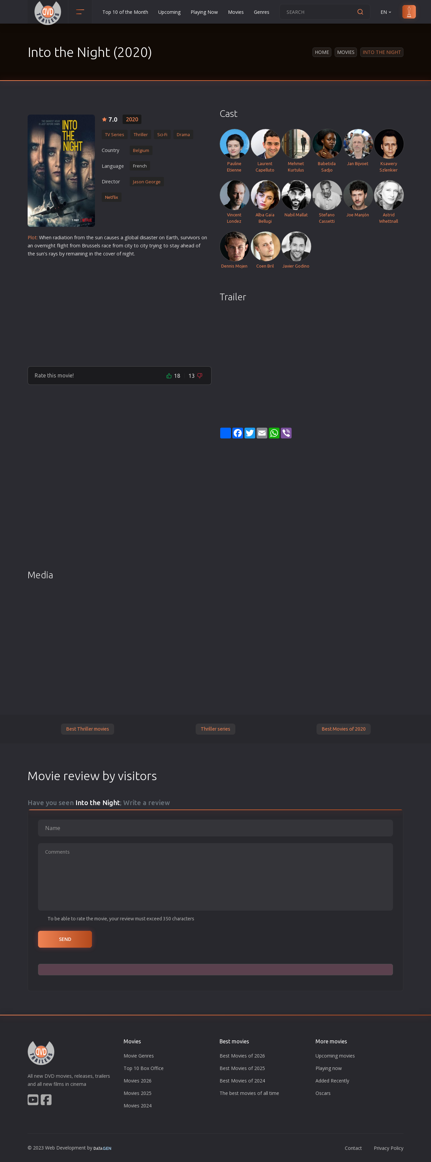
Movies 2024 (138, 1105)
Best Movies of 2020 (344, 729)
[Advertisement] (119, 309)
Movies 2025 (138, 1093)
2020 (132, 119)
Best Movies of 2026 (242, 1055)
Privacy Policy (388, 1148)
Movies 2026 (138, 1080)
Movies (236, 12)
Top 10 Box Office (144, 1068)
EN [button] (386, 12)
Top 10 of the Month (125, 12)
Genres (261, 12)
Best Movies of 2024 (242, 1080)
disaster (149, 237)
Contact (353, 1148)
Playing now (329, 1068)
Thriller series (215, 729)
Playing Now (204, 12)
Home (322, 52)
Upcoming (169, 12)
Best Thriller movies (87, 729)
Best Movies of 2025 (242, 1068)
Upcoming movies (335, 1055)
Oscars (323, 1093)
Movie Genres (139, 1055)
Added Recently (332, 1080)
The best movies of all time (249, 1093)
